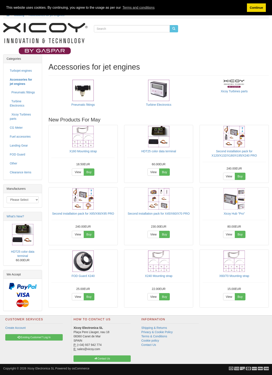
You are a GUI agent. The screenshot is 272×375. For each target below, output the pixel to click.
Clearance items (20, 172)
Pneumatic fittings (83, 104)
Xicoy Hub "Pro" (234, 213)
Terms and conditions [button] (138, 7)
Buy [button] (89, 172)
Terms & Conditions (154, 336)
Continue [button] (256, 7)
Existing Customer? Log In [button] (34, 337)
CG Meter (16, 127)
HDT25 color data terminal (158, 151)
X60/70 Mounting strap (234, 276)
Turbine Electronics (158, 104)
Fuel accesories (20, 136)
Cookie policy (150, 340)
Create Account (15, 327)
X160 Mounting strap (83, 151)
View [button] (78, 172)
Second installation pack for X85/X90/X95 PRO (83, 213)
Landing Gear (19, 145)
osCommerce (80, 368)
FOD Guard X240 (83, 276)
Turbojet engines (21, 70)
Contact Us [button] (102, 358)
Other (13, 163)
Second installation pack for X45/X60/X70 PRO (159, 213)
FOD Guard (17, 154)
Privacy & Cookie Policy (157, 332)
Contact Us (148, 344)
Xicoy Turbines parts (234, 91)
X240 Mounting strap (158, 276)
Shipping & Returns (154, 327)
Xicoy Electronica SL (40, 368)
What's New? (15, 216)
